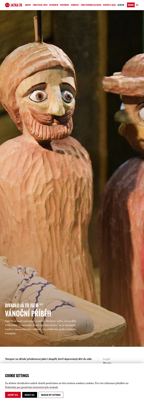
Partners (64, 4)
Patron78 (53, 4)
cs (137, 4)
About (28, 4)
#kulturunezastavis (91, 4)
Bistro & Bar (109, 4)
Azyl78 (121, 4)
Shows (131, 4)
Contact (75, 4)
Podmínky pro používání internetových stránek (31, 387)
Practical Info (40, 4)
